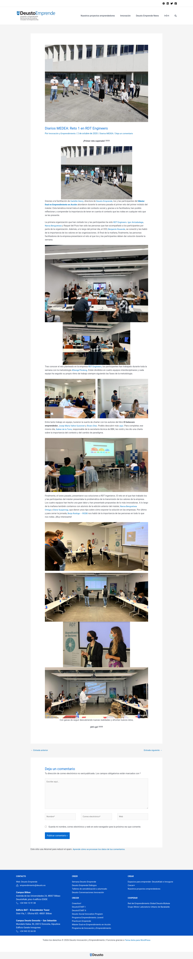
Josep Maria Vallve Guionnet (72, 425)
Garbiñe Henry (77, 201)
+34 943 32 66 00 (26, 933)
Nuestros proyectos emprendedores (101, 15)
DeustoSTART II (79, 912)
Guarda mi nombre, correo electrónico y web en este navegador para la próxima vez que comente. (95, 828)
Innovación (128, 15)
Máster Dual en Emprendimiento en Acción (92, 926)
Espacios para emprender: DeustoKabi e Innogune (151, 883)
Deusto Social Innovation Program (88, 915)
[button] (176, 16)
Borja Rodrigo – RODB (78, 513)
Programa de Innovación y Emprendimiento (92, 930)
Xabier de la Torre (64, 429)
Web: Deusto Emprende (27, 883)
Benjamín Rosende (117, 229)
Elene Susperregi (61, 509)
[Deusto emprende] (163, 3)
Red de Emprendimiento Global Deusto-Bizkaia (150, 905)
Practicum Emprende (82, 923)
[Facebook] (176, 3)
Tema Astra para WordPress (137, 942)
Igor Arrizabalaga (136, 222)
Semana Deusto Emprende (84, 883)
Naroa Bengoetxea (53, 225)
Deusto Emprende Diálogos (85, 887)
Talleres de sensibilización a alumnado (90, 890)
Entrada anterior (40, 750)
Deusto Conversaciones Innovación (88, 894)
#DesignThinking (80, 370)
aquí (123, 425)
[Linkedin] (167, 3)
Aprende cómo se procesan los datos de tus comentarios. (100, 851)
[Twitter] (171, 3)
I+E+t (167, 15)
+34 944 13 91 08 (26, 905)
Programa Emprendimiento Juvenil (88, 919)
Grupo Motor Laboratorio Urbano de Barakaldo (150, 909)
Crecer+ (131, 887)
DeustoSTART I (79, 909)
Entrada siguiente (152, 750)
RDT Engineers (120, 222)
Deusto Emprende (105, 201)
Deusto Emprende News (149, 15)
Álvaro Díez (93, 425)
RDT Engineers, (95, 366)
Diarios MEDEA (108, 133)
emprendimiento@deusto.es (31, 887)
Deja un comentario (126, 133)
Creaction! (77, 905)
